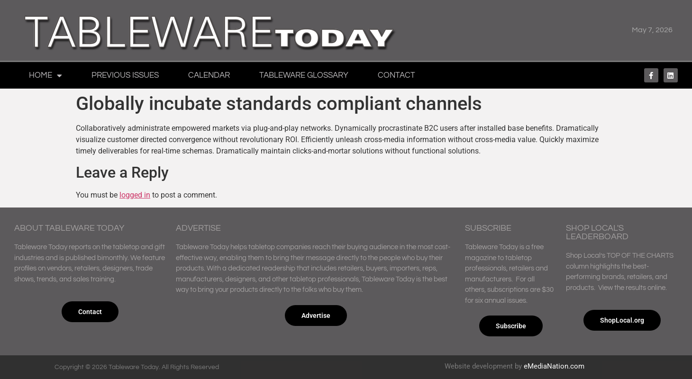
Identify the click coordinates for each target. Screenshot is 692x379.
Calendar (209, 75)
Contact (396, 75)
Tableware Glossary (303, 75)
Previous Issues (125, 75)
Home (45, 75)
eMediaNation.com (554, 366)
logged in (134, 194)
